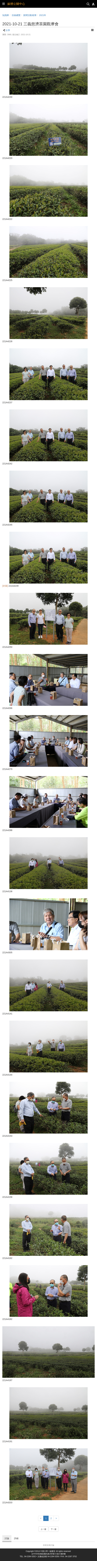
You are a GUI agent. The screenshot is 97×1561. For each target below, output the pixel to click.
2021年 (42, 15)
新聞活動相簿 (29, 15)
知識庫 (5, 15)
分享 (8, 30)
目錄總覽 (16, 15)
